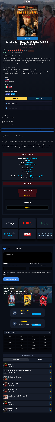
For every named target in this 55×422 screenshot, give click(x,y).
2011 (45, 345)
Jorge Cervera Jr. (44, 72)
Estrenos (16, 359)
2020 (33, 339)
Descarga (6, 136)
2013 (21, 345)
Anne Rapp (10, 69)
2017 (21, 342)
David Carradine (35, 72)
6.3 (16, 98)
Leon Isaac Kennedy (11, 73)
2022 (10, 339)
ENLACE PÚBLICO (27, 190)
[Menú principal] (5, 2)
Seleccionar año (8, 124)
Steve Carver (26, 69)
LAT (27, 2)
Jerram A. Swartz (18, 69)
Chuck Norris (19, 72)
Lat (6, 87)
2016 (33, 342)
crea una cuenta (18, 130)
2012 (33, 345)
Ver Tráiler (27, 38)
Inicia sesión (6, 130)
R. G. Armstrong (21, 73)
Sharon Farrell (37, 73)
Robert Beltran (30, 73)
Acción (9, 67)
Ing (10, 87)
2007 (45, 348)
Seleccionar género (9, 117)
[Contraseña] (27, 208)
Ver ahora (36, 314)
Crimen (13, 67)
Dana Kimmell (26, 72)
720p (7, 94)
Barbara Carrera (11, 72)
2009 (21, 348)
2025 (21, 336)
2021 (21, 339)
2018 (9, 342)
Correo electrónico (34, 263)
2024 (33, 336)
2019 (45, 339)
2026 (9, 336)
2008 (33, 348)
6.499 (40, 98)
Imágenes (19, 136)
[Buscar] (52, 2)
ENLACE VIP (27, 195)
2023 (45, 336)
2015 (45, 342)
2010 (9, 348)
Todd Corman (33, 69)
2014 (10, 345)
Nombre (6, 263)
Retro (40, 359)
